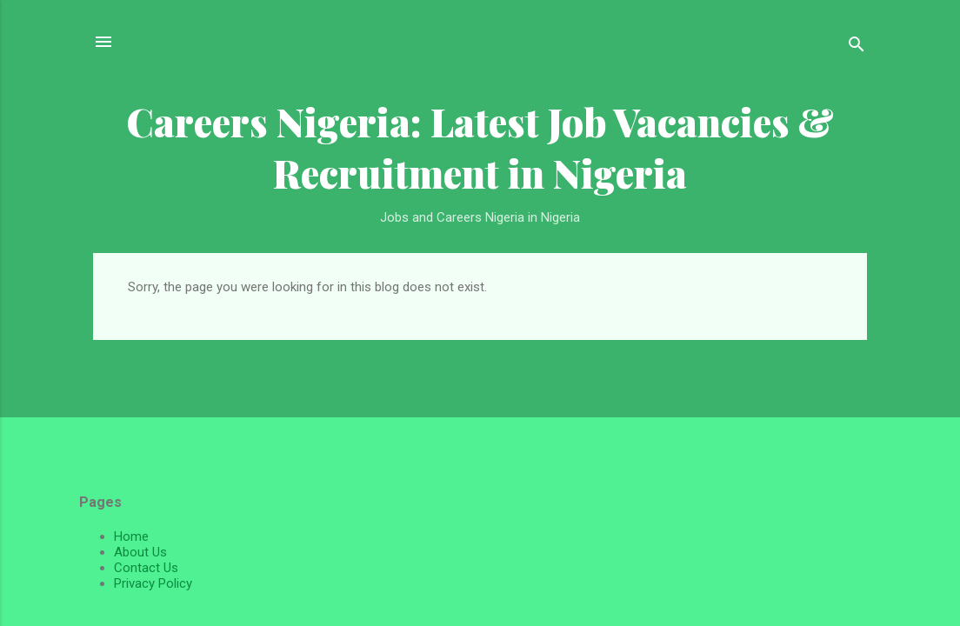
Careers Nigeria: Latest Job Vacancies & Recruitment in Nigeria (480, 147)
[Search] (856, 47)
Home (131, 536)
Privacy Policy (153, 583)
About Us (140, 552)
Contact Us (146, 568)
